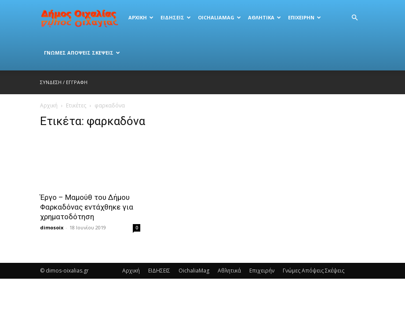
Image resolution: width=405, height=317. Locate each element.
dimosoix (51, 227)
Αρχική (140, 17)
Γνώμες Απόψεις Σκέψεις (82, 52)
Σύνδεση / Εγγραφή (64, 82)
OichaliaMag (219, 17)
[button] (354, 18)
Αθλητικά (264, 17)
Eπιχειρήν (304, 17)
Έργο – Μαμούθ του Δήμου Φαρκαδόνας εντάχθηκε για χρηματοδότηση (86, 207)
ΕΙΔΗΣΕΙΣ (176, 17)
